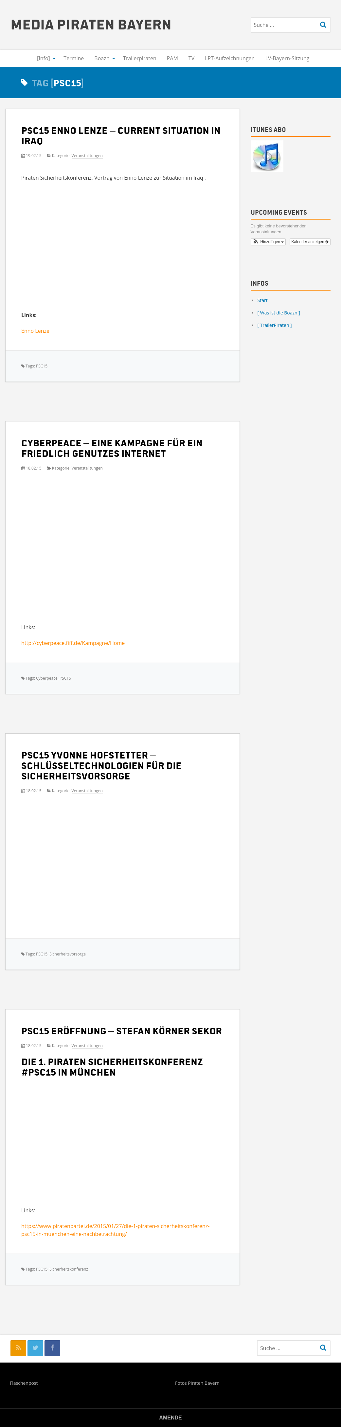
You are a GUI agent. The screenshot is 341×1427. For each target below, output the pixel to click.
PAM (172, 58)
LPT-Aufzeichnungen (230, 58)
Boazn (101, 58)
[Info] (43, 58)
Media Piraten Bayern (90, 23)
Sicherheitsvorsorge (67, 954)
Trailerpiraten (139, 58)
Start (263, 300)
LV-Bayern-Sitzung (287, 58)
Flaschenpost (24, 1383)
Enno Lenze (35, 330)
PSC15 (41, 366)
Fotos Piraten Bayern (197, 1383)
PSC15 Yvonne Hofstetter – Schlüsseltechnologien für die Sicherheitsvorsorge (101, 765)
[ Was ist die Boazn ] (279, 313)
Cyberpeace (47, 678)
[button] (268, 242)
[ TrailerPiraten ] (275, 325)
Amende (170, 1417)
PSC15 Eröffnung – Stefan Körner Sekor (121, 1030)
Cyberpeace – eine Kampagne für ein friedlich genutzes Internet (112, 447)
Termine (73, 58)
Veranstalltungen (87, 155)
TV (191, 58)
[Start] (21, 58)
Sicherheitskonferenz (68, 1269)
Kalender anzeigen (310, 242)
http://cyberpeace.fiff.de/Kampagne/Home (73, 643)
